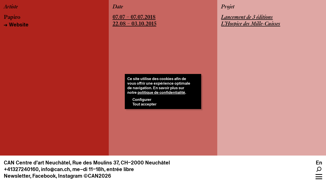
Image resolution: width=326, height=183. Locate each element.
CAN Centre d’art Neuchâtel (37, 162)
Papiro (12, 17)
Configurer (141, 99)
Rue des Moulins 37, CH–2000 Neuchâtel (121, 162)
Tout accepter (144, 104)
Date (118, 7)
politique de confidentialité (161, 92)
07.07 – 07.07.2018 (134, 17)
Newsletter (17, 175)
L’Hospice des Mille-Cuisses (250, 24)
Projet (227, 7)
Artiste (11, 7)
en (319, 162)
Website (19, 24)
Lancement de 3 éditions (247, 17)
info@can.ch (55, 169)
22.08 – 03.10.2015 (134, 24)
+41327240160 (21, 169)
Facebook (44, 175)
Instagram (70, 175)
